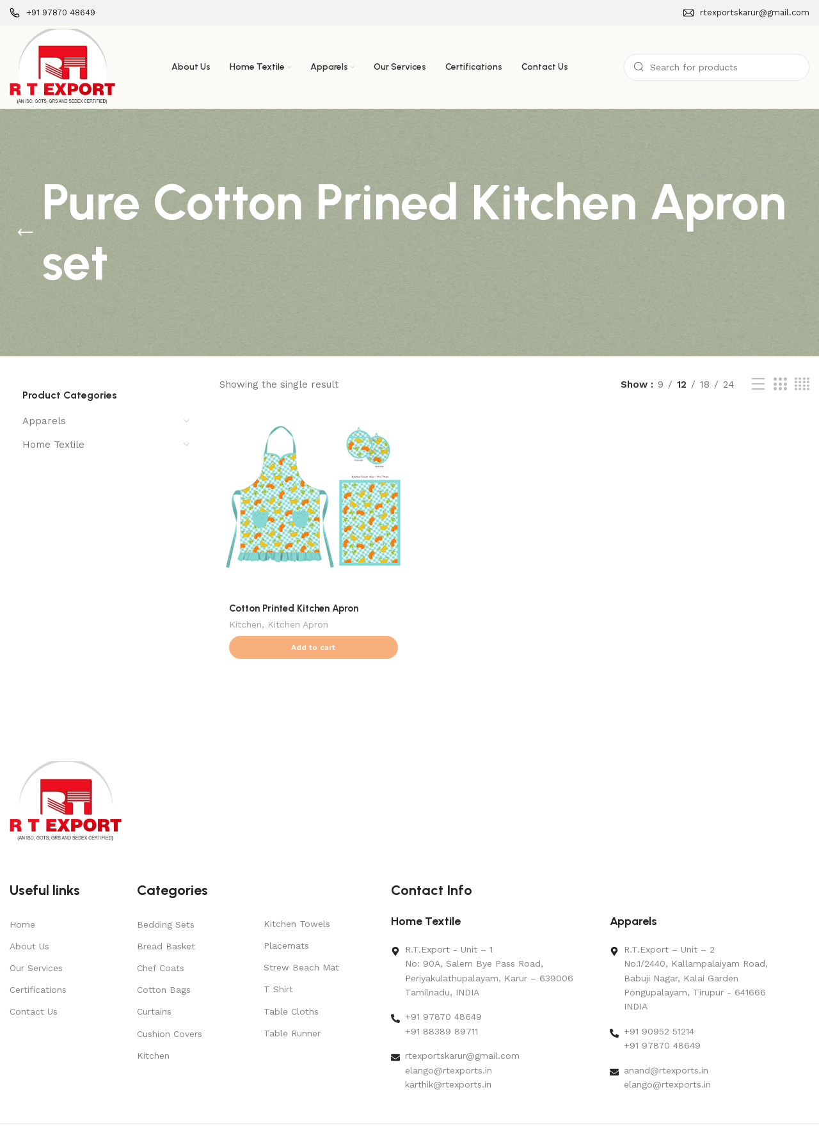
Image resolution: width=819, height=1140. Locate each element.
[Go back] (26, 233)
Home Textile (53, 444)
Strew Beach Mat (301, 942)
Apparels (44, 421)
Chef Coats (160, 943)
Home (22, 899)
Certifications (38, 965)
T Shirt (278, 964)
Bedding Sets (166, 899)
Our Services (36, 943)
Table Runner (292, 1008)
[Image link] (66, 776)
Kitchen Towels (297, 899)
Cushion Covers (169, 1009)
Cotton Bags (164, 965)
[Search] (716, 67)
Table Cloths (291, 986)
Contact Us (34, 986)
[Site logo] (62, 66)
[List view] (758, 384)
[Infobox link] (52, 13)
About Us (29, 921)
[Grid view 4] (802, 384)
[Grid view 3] (780, 384)
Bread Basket (166, 921)
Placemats (286, 920)
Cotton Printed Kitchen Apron (293, 608)
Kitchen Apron (297, 626)
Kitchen (245, 626)
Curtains (154, 986)
